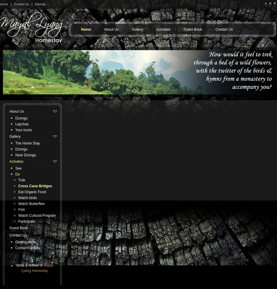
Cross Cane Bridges (35, 186)
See (18, 168)
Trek (21, 180)
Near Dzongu (25, 155)
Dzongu (21, 118)
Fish (21, 210)
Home (4, 4)
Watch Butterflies (31, 204)
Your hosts (23, 130)
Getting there (25, 242)
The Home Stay (27, 143)
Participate (26, 221)
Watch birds (27, 198)
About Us (111, 29)
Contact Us (21, 4)
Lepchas (22, 124)
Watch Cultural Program (37, 216)
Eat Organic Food (32, 192)
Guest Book (193, 29)
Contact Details (27, 248)
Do (17, 174)
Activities (163, 29)
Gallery (137, 29)
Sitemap (40, 4)
